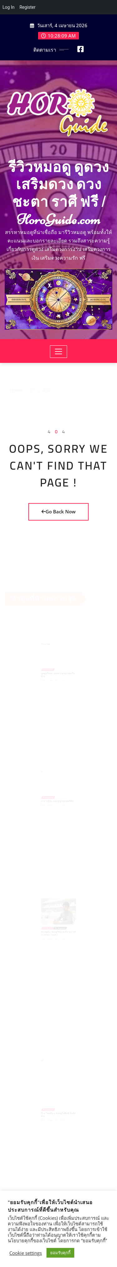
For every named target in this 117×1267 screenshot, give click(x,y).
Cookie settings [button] (25, 1253)
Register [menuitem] (27, 7)
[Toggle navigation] (58, 351)
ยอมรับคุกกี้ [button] (60, 1252)
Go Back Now (58, 511)
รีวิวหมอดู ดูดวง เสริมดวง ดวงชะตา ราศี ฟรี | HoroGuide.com (58, 193)
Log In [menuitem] (8, 7)
